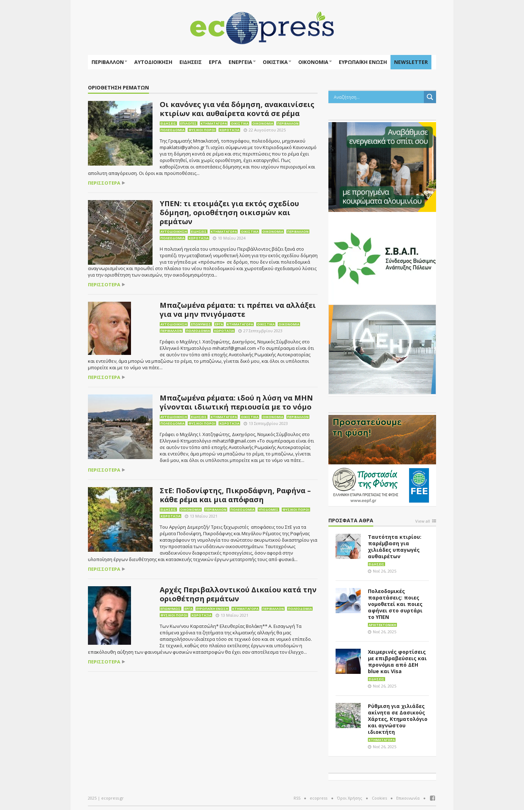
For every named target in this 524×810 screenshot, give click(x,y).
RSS (297, 798)
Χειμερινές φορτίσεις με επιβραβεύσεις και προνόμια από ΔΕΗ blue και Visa (397, 661)
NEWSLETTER (411, 62)
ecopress (318, 798)
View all (422, 521)
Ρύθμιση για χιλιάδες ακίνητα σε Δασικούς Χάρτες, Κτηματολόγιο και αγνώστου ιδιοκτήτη (397, 719)
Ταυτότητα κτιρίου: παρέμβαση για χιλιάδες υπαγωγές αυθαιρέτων (394, 546)
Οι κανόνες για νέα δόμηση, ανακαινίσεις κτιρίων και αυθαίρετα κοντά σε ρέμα (237, 108)
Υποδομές (268, 510)
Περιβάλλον (108, 62)
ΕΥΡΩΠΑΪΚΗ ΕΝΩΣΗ (363, 62)
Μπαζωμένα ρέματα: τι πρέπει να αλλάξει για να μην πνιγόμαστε (238, 309)
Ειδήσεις (190, 62)
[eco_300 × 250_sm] (382, 166)
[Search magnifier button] (430, 97)
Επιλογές (188, 123)
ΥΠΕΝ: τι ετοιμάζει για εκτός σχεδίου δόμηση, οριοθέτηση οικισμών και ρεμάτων (229, 212)
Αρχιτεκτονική (382, 625)
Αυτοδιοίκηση (153, 62)
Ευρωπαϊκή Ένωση (212, 609)
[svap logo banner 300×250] (382, 257)
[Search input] (378, 97)
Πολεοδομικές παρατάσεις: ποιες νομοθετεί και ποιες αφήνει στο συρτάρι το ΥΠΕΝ (395, 604)
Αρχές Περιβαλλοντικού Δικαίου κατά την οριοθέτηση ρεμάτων (238, 594)
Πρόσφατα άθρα (350, 521)
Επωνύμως (201, 324)
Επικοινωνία (408, 798)
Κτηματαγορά (214, 123)
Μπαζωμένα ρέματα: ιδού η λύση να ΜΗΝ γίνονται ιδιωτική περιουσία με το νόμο (236, 402)
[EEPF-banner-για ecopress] (382, 459)
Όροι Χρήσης (349, 798)
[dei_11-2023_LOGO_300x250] (382, 349)
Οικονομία (313, 62)
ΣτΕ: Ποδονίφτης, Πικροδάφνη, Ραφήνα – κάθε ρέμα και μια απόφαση (235, 495)
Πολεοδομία (172, 130)
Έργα (215, 62)
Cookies (379, 798)
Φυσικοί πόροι (201, 130)
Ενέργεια (240, 62)
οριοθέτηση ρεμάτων (118, 88)
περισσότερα (104, 183)
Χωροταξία (229, 130)
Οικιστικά (275, 62)
